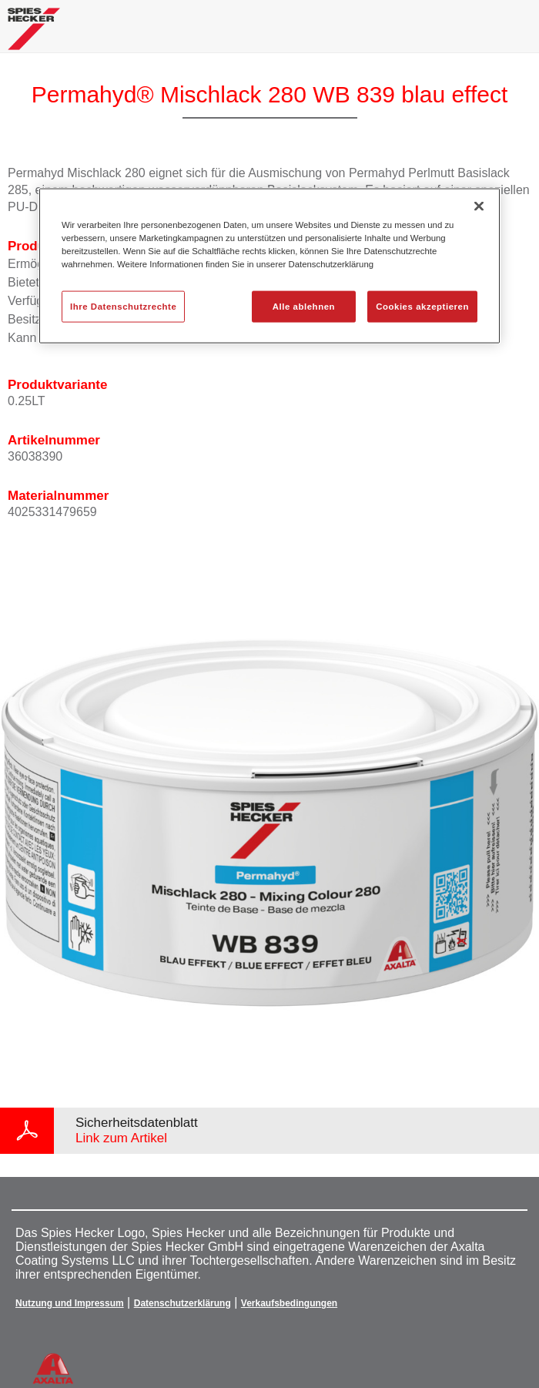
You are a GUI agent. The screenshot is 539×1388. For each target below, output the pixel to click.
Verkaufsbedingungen (289, 1303)
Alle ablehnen (304, 305)
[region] (269, 266)
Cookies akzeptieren (422, 305)
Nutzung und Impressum (69, 1303)
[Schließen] (479, 206)
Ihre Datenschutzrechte (123, 305)
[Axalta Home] (34, 35)
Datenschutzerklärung (182, 1303)
